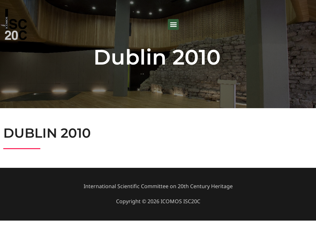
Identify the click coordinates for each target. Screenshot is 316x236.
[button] (173, 24)
